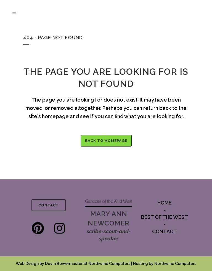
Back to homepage (106, 141)
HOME (164, 203)
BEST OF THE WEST (164, 217)
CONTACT (48, 205)
